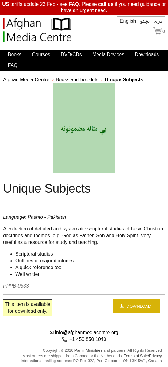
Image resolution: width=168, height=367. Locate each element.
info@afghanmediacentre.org (86, 332)
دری (158, 21)
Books (14, 54)
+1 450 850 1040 (87, 339)
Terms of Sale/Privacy (143, 355)
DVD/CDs (71, 54)
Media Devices (108, 54)
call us (105, 4)
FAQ (74, 4)
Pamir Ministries (88, 350)
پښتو (145, 21)
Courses (41, 54)
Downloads (147, 54)
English (128, 21)
